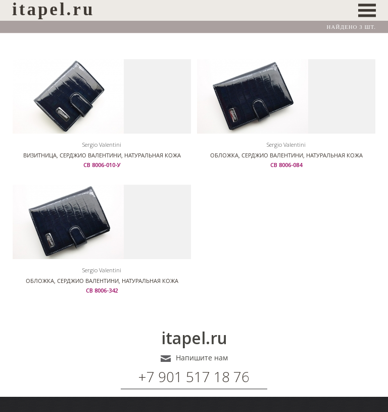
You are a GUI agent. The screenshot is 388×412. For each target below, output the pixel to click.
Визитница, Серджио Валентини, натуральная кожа (102, 155)
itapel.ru (194, 338)
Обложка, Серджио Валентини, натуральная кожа (286, 155)
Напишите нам (202, 358)
